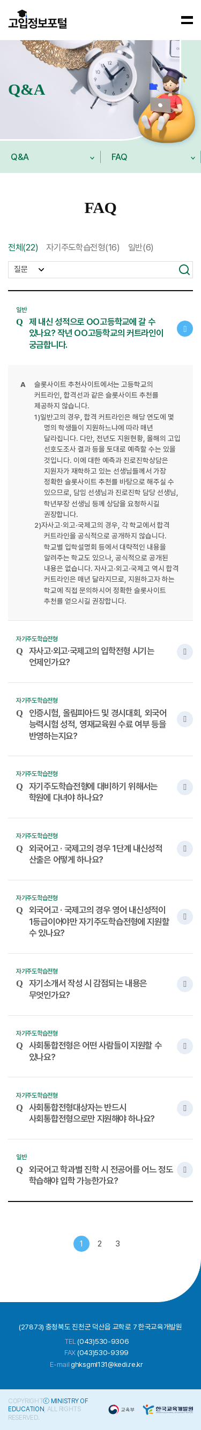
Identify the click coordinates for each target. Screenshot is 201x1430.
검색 (184, 270)
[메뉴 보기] (187, 20)
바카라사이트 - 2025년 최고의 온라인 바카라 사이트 (37, 20)
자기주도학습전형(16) (83, 247)
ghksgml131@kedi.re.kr (107, 1364)
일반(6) (141, 247)
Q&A (47, 162)
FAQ (148, 162)
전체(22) (23, 247)
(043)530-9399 (103, 1352)
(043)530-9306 (103, 1341)
